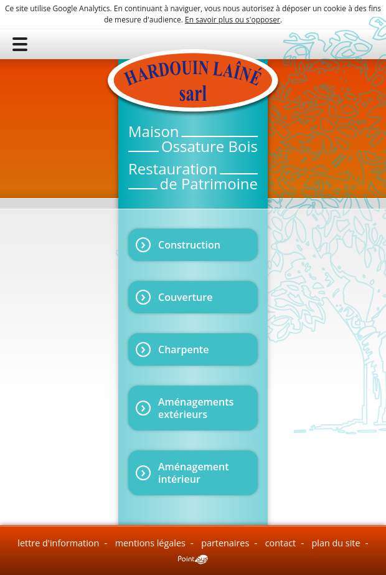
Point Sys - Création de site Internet (193, 559)
